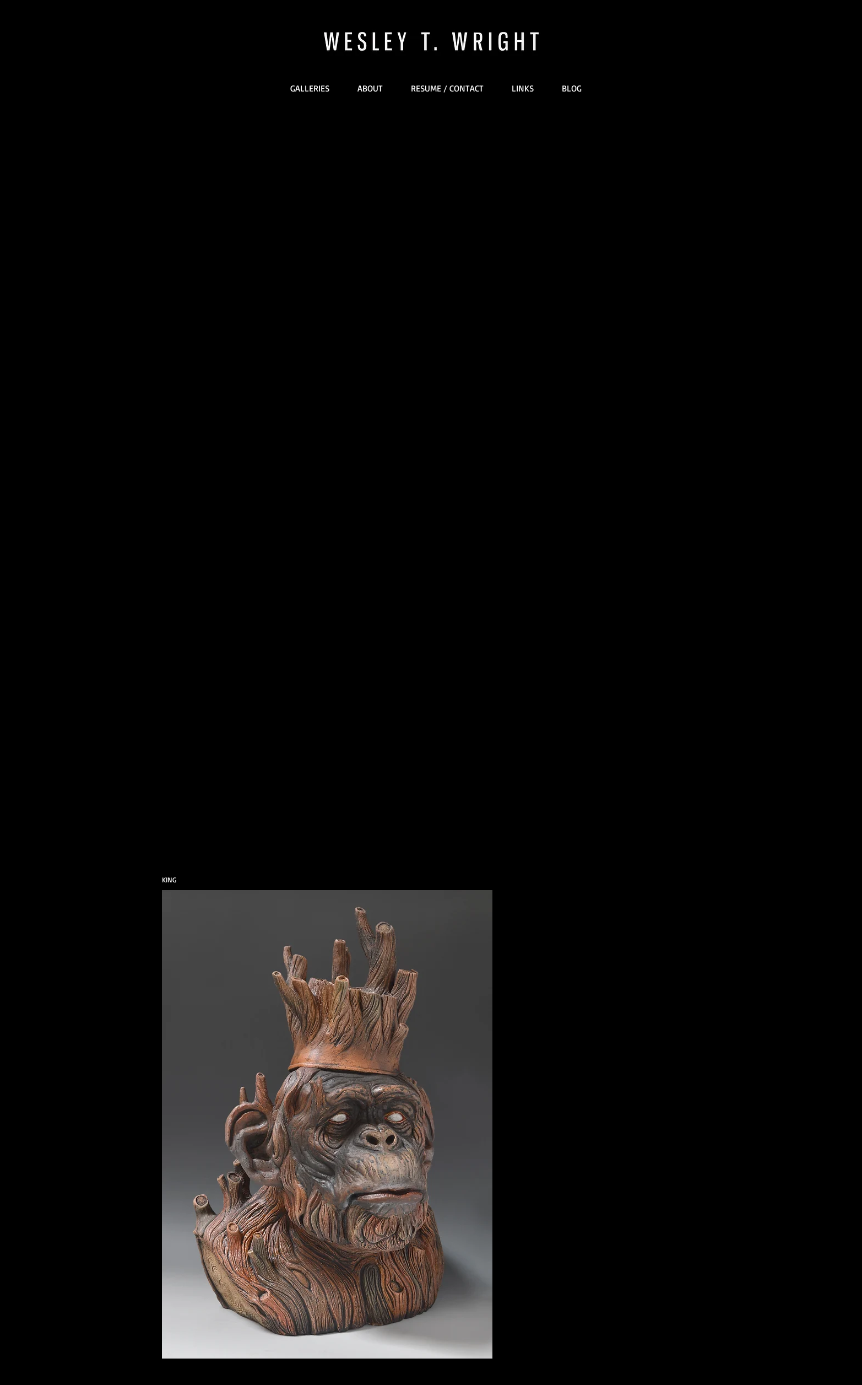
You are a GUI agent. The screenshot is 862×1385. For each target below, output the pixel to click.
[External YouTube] (431, 264)
